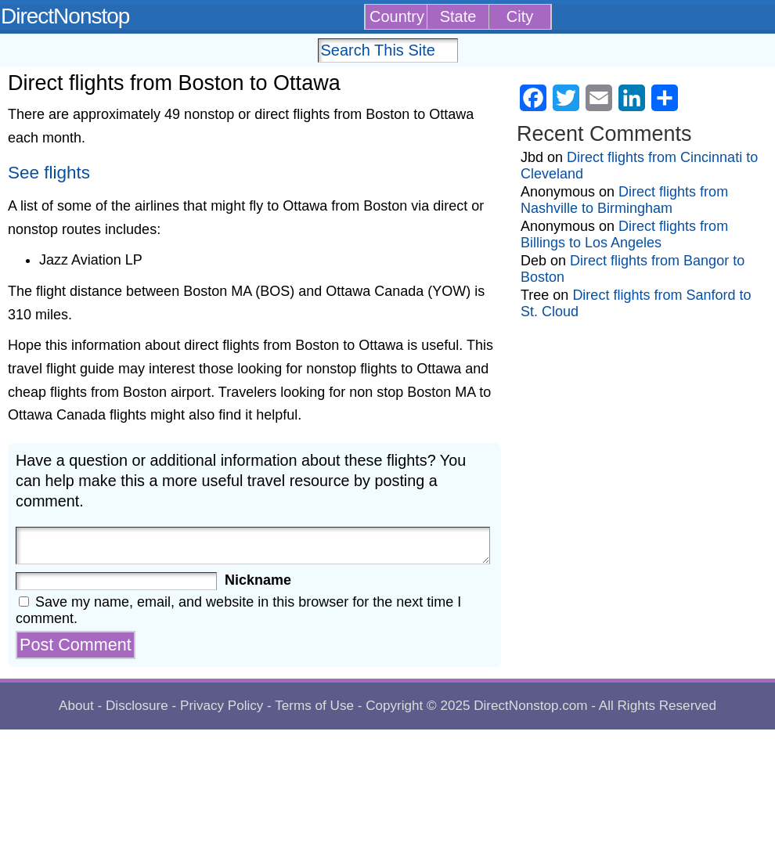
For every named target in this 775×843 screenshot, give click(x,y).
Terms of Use (314, 705)
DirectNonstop (65, 16)
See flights (49, 172)
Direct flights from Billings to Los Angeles (624, 234)
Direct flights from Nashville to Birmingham (624, 200)
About (76, 705)
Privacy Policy (221, 705)
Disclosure (137, 705)
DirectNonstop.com (530, 705)
